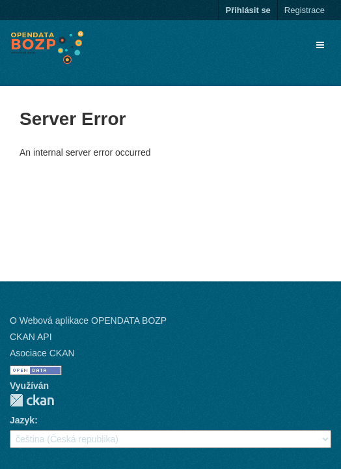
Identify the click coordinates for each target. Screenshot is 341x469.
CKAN (32, 400)
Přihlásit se (247, 10)
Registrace (304, 10)
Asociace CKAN (42, 353)
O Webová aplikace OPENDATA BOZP (88, 320)
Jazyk (22, 420)
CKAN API (31, 337)
